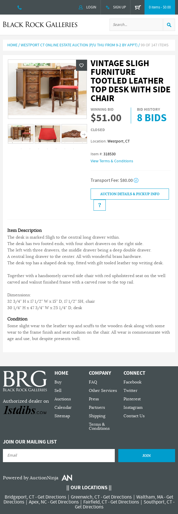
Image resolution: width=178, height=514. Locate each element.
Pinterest (132, 399)
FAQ (93, 382)
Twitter (131, 390)
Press (94, 399)
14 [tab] (56, 149)
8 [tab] (73, 143)
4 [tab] (38, 143)
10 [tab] (21, 149)
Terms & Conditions (99, 426)
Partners (97, 407)
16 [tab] (73, 149)
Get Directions (52, 497)
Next (83, 134)
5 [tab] (47, 143)
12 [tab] (38, 149)
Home (12, 45)
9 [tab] (82, 143)
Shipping (97, 415)
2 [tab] (21, 143)
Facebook (133, 382)
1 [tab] (12, 143)
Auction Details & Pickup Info (129, 194)
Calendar (63, 407)
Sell (57, 390)
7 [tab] (65, 143)
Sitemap (62, 415)
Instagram (133, 407)
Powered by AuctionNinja (30, 478)
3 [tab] (30, 143)
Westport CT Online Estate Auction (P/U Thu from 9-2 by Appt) (79, 45)
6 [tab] (56, 143)
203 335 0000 (19, 7)
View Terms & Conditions (112, 161)
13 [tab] (47, 149)
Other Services (103, 390)
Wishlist (81, 65)
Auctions (62, 399)
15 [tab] (65, 149)
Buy (57, 382)
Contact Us (134, 415)
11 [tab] (30, 149)
